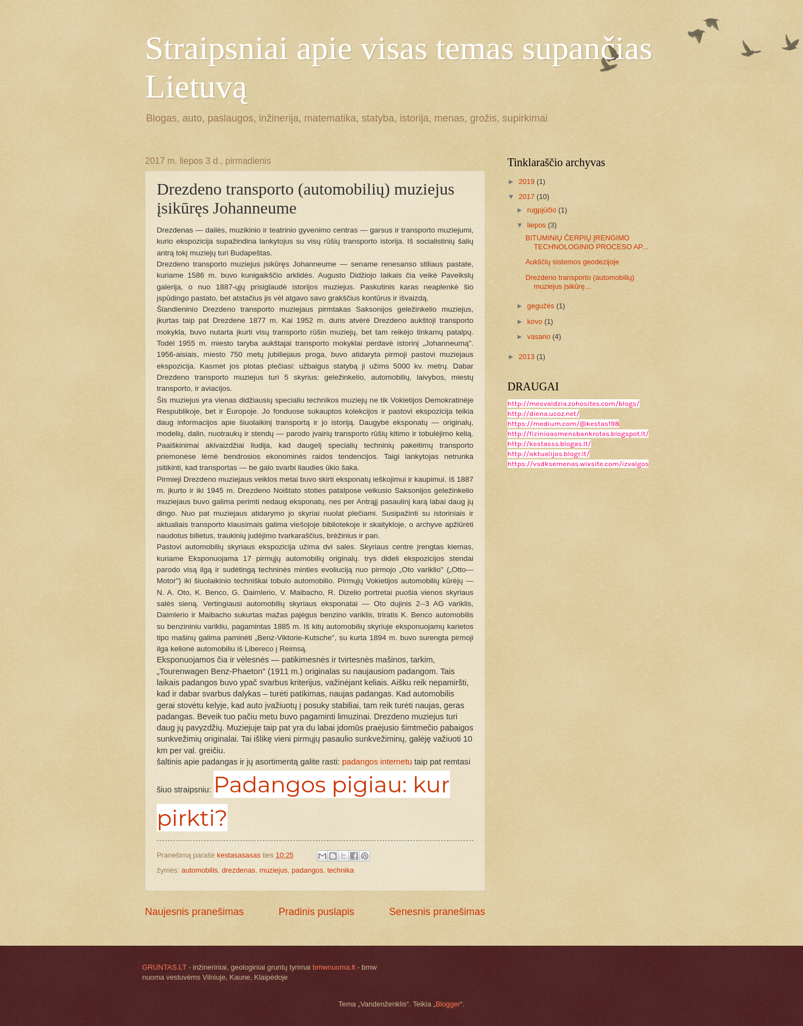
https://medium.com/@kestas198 (563, 423)
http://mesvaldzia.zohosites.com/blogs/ (573, 403)
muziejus (273, 870)
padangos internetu (377, 761)
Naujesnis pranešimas (194, 911)
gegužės (541, 306)
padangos (307, 870)
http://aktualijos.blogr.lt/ (548, 453)
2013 (527, 356)
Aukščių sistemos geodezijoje (572, 262)
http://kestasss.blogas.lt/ (549, 443)
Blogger (448, 1004)
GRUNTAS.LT (164, 967)
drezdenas (238, 870)
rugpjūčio (542, 210)
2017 (527, 196)
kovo (535, 321)
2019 (527, 181)
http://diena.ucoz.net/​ (543, 413)
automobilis (199, 870)
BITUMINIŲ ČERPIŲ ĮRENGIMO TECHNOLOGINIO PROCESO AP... (586, 242)
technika (340, 870)
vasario (539, 336)
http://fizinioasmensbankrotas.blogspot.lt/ (578, 433)
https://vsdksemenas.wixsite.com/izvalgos (578, 463)
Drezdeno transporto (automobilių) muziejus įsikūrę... (579, 281)
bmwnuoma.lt (334, 967)
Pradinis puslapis (316, 911)
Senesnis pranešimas (437, 911)
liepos (537, 225)
